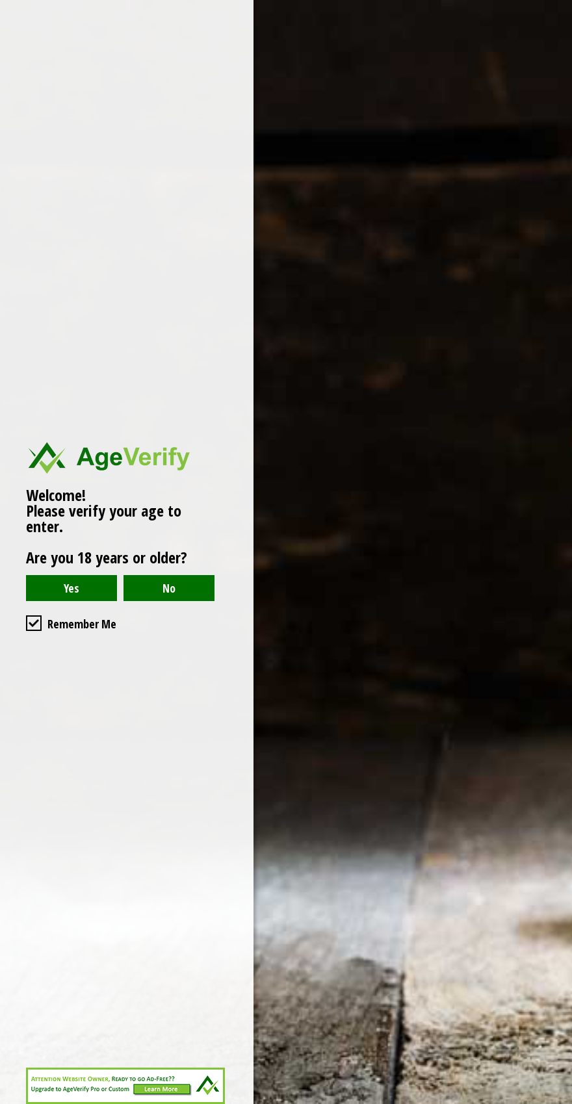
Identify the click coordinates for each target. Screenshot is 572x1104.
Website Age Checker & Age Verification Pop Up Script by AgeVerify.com (555, 1101)
